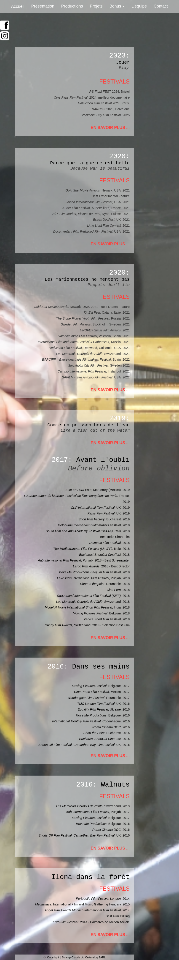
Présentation (42, 6)
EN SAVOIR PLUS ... (110, 127)
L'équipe (139, 6)
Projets (96, 6)
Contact (161, 6)
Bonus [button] (117, 6)
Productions (72, 6)
